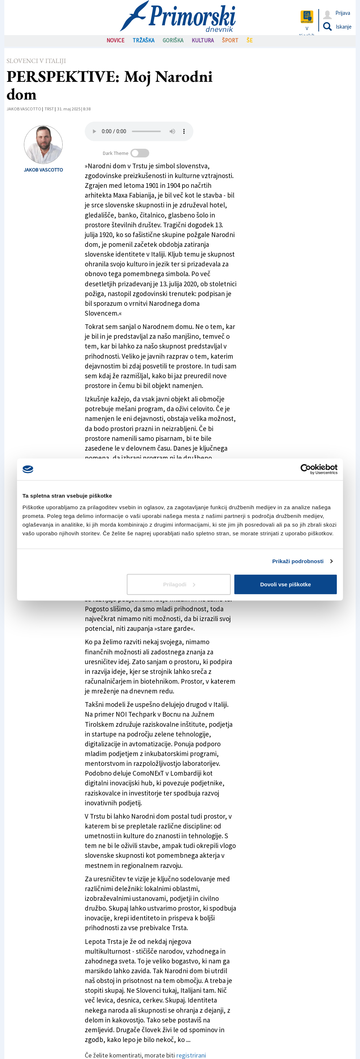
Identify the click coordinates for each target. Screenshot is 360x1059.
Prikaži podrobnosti (298, 561)
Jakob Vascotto (24, 108)
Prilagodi (179, 584)
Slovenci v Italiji (36, 60)
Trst (49, 108)
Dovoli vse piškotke (285, 584)
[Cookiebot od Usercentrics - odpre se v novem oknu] (306, 469)
